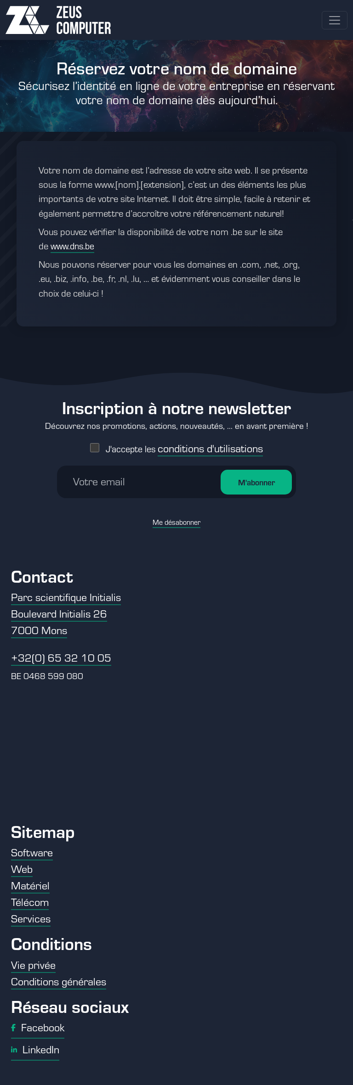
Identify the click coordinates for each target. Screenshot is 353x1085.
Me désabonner (176, 519)
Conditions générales (58, 981)
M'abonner (256, 479)
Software (32, 852)
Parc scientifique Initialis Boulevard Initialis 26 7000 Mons (66, 613)
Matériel (30, 885)
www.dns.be (72, 246)
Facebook (37, 1027)
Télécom (30, 902)
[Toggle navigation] (334, 20)
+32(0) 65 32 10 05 (61, 657)
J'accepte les (184, 446)
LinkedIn (35, 1049)
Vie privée (33, 965)
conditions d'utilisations (210, 445)
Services (31, 918)
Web (22, 869)
